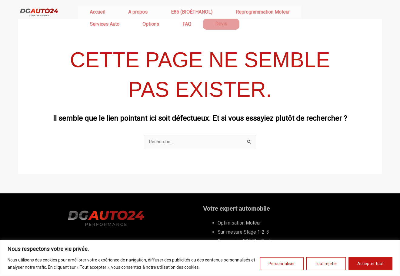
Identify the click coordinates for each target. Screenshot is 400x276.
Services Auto (264, 13)
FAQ (318, 13)
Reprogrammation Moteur (213, 13)
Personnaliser (281, 263)
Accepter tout (370, 263)
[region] (200, 258)
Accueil (90, 13)
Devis (338, 13)
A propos (116, 13)
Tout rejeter (326, 263)
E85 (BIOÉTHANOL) (156, 13)
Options (296, 13)
